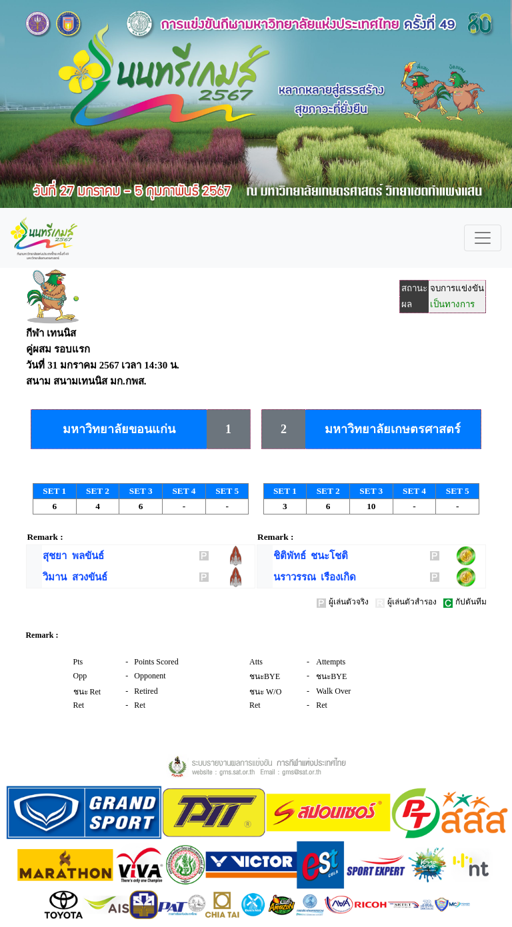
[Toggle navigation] (482, 238)
